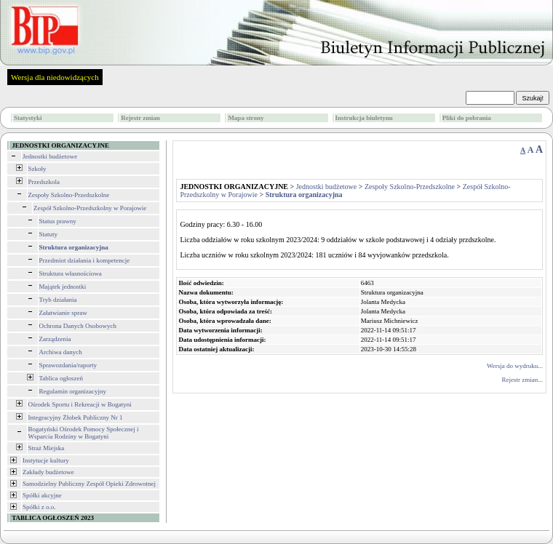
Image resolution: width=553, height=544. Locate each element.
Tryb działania (58, 299)
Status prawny (57, 221)
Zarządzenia (55, 339)
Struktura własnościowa (70, 273)
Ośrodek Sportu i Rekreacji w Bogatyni (80, 404)
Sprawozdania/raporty (68, 365)
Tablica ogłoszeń (61, 378)
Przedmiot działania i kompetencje (84, 260)
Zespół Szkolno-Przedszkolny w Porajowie (89, 208)
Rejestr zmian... (522, 379)
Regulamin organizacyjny (73, 391)
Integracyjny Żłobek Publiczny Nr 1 (75, 417)
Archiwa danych (60, 352)
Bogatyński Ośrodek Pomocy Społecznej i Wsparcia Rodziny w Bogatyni (83, 432)
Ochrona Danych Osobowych (77, 325)
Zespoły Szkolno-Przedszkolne (69, 195)
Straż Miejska (46, 448)
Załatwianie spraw (63, 312)
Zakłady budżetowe (48, 472)
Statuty (48, 234)
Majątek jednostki (63, 286)
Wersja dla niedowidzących (55, 77)
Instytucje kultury (46, 460)
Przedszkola (44, 181)
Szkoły (37, 168)
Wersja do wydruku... (515, 365)
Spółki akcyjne (42, 495)
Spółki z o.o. (39, 507)
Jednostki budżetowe (50, 156)
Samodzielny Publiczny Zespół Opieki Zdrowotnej (89, 483)
